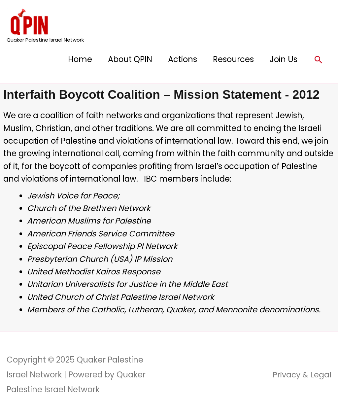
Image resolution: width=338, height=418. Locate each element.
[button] (318, 59)
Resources (233, 59)
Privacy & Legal (301, 374)
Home (80, 59)
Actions (182, 59)
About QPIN (130, 59)
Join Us (283, 59)
